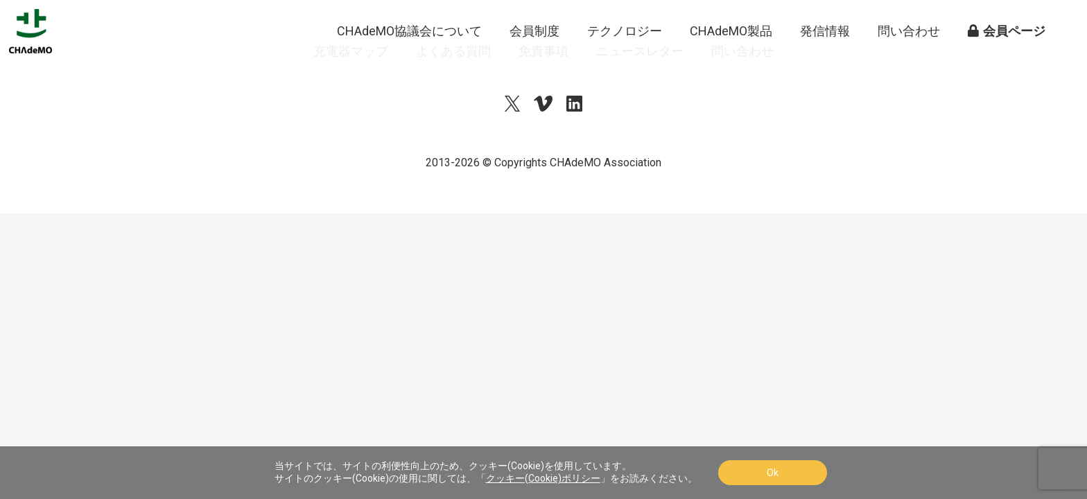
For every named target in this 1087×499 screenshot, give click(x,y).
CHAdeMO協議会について (409, 62)
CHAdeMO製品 (731, 62)
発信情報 (825, 62)
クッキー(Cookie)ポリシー (543, 478)
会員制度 (534, 62)
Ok (773, 472)
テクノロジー (624, 62)
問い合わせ (909, 62)
